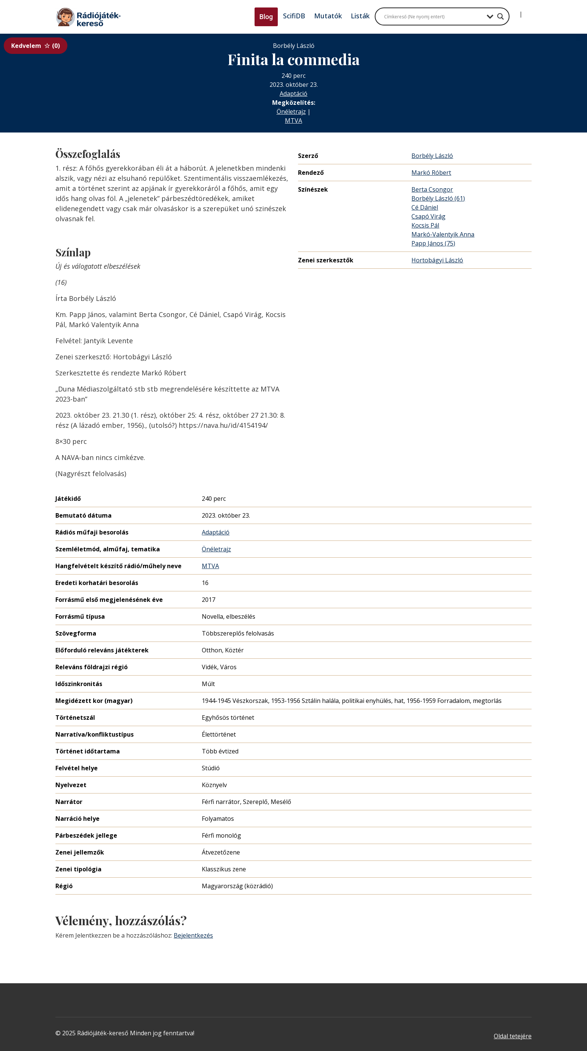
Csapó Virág (428, 216)
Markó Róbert (431, 172)
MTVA (293, 120)
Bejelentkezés (193, 935)
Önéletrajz (291, 111)
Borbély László (432, 156)
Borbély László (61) (438, 198)
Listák (360, 15)
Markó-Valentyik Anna (442, 234)
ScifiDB (294, 15)
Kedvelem (35, 45)
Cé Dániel (424, 207)
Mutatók (328, 15)
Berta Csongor (432, 189)
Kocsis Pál (425, 225)
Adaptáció (293, 93)
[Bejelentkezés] (514, 11)
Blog (266, 17)
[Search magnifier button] (500, 16)
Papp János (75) (433, 243)
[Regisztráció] (527, 11)
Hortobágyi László (437, 260)
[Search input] (433, 16)
